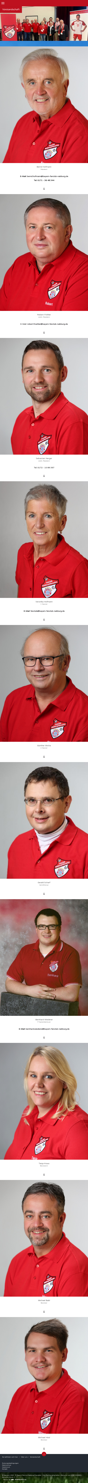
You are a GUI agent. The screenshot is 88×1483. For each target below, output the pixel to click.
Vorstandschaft (35, 1457)
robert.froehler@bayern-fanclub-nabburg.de (47, 324)
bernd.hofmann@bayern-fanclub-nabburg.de (47, 176)
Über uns (24, 1457)
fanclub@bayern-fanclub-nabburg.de (48, 611)
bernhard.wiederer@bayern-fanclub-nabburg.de (47, 1029)
